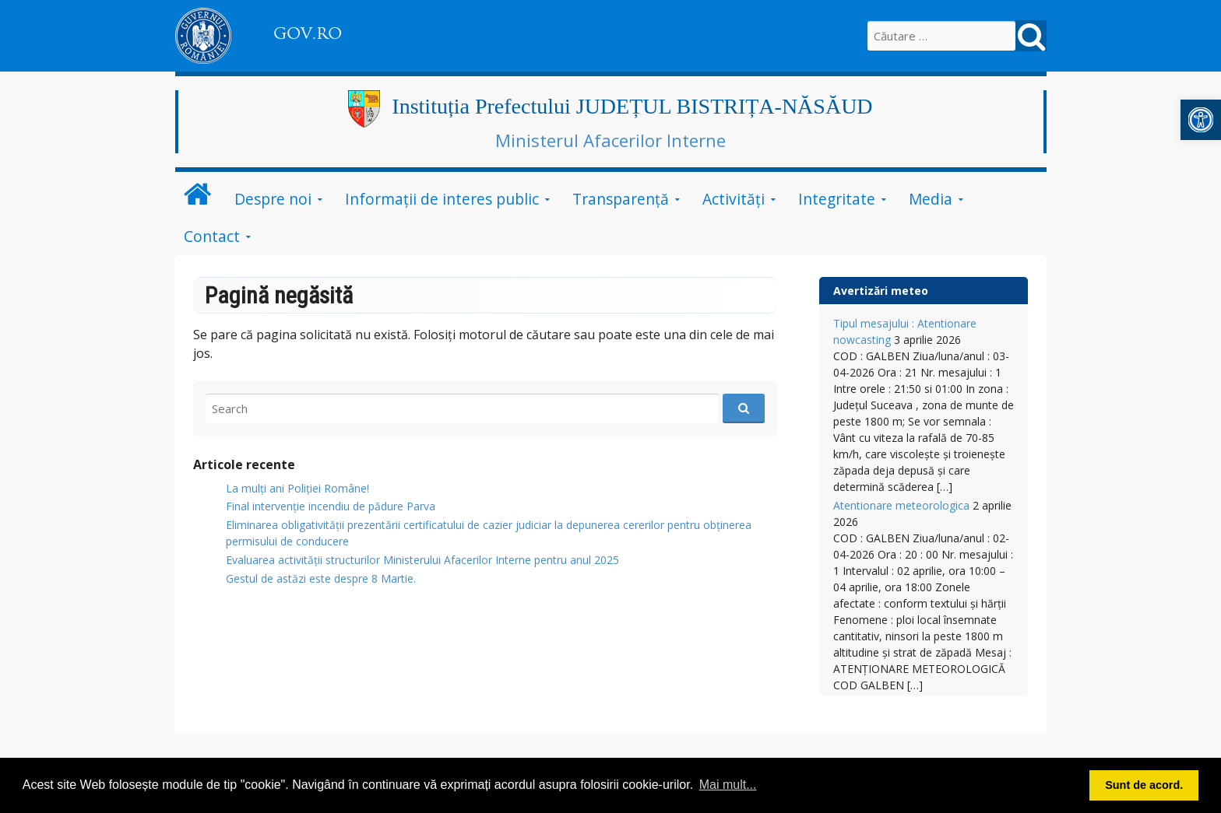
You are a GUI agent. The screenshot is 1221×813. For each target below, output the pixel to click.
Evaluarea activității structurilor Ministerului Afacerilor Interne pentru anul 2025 (422, 559)
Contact (212, 236)
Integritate (836, 198)
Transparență (620, 198)
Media (930, 198)
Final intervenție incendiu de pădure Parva (330, 506)
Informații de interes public (442, 198)
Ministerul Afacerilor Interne (610, 140)
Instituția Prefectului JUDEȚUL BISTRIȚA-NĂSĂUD (632, 106)
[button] (1201, 120)
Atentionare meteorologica (901, 505)
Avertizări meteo (880, 290)
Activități (733, 198)
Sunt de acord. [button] (1144, 785)
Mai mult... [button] (728, 784)
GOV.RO (307, 33)
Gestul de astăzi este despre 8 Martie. (321, 578)
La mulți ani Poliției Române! (297, 488)
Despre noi (272, 198)
